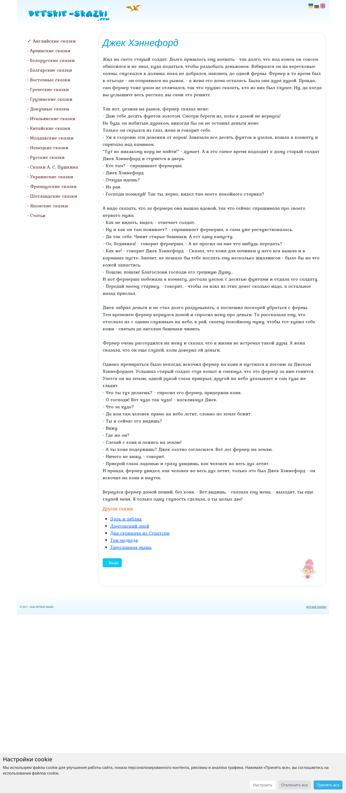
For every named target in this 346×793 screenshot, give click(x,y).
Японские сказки (49, 205)
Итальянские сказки (52, 118)
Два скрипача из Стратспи (140, 532)
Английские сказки (54, 40)
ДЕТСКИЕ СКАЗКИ (316, 607)
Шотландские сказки (53, 196)
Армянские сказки (50, 50)
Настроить (262, 785)
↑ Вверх (112, 563)
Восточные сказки (50, 79)
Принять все (328, 785)
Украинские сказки (51, 176)
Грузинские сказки (51, 99)
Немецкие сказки (49, 147)
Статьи (37, 215)
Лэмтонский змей (129, 525)
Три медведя (124, 540)
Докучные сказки (49, 108)
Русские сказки (47, 157)
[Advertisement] (173, 702)
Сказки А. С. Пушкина (54, 166)
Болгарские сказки (51, 70)
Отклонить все (294, 785)
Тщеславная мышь (131, 547)
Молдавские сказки (52, 137)
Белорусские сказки (52, 60)
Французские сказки (53, 186)
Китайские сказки (50, 128)
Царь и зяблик (126, 518)
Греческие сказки (49, 89)
